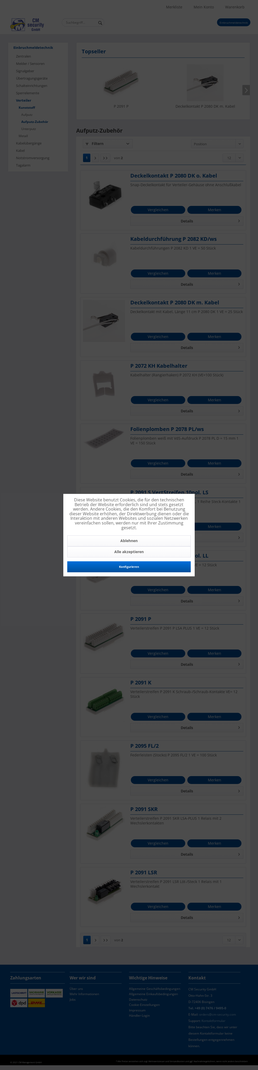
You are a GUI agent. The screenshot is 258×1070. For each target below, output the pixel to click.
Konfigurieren (129, 567)
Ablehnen (129, 540)
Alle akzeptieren (129, 551)
